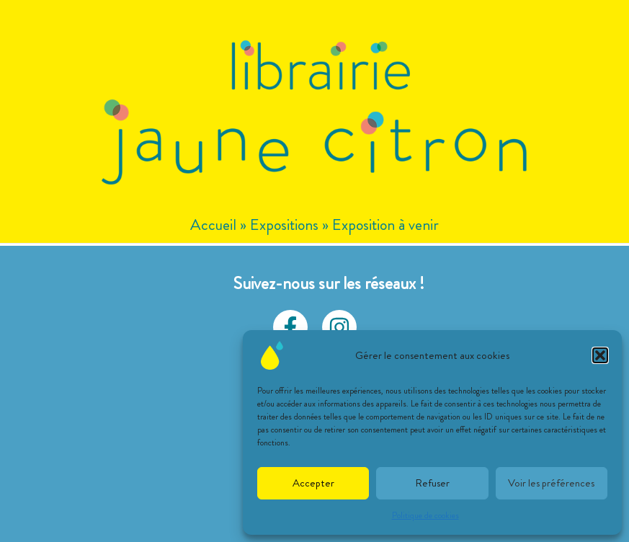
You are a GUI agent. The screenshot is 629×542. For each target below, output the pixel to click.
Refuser (432, 483)
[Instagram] (339, 327)
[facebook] (290, 327)
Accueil (213, 224)
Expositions (284, 224)
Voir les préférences (551, 483)
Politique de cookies (425, 515)
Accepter (313, 483)
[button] (600, 355)
